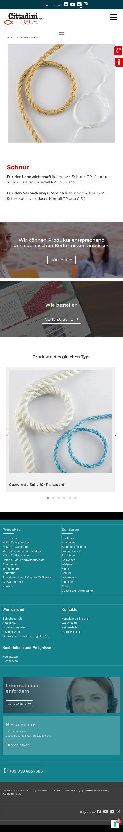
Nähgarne (9, 573)
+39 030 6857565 (23, 771)
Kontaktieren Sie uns (75, 618)
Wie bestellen (70, 627)
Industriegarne (12, 568)
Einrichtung (69, 555)
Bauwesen (69, 560)
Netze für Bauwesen (16, 555)
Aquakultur (69, 542)
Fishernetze (10, 538)
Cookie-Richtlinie (12, 794)
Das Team (9, 623)
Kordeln (8, 586)
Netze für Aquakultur (16, 542)
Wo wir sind (69, 623)
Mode (65, 568)
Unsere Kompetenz (15, 627)
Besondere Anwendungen (79, 590)
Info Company (72, 790)
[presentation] (6, 434)
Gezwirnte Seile (13, 581)
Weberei (67, 564)
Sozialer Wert (11, 631)
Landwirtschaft (71, 551)
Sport (65, 586)
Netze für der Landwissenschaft (23, 560)
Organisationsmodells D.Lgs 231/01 (26, 636)
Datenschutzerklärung (97, 790)
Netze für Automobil (15, 546)
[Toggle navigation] (61, 32)
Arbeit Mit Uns (71, 631)
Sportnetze (10, 564)
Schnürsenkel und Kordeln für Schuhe (27, 577)
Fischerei (68, 538)
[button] (48, 497)
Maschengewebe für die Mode (22, 551)
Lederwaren (69, 577)
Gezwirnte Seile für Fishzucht (37, 484)
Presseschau (11, 661)
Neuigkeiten (10, 656)
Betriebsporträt (12, 618)
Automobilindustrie (74, 546)
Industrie (67, 581)
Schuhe (67, 573)
